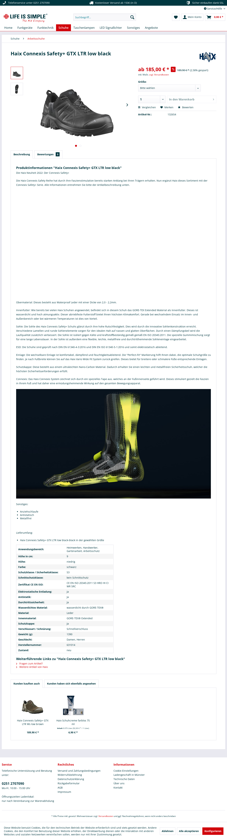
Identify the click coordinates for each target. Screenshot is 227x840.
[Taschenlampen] (84, 27)
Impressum (64, 792)
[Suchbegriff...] (104, 17)
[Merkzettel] (176, 17)
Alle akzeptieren (189, 831)
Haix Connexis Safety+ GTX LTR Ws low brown (32, 722)
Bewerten (185, 107)
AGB (60, 787)
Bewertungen (48, 154)
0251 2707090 (13, 783)
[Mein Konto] (192, 17)
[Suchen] (132, 17)
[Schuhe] (63, 27)
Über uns (119, 783)
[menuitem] (104, 17)
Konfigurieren (212, 831)
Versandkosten (105, 816)
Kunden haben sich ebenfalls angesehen (71, 683)
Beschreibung (21, 154)
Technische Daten (124, 779)
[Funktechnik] (45, 27)
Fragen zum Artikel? (29, 663)
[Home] (8, 27)
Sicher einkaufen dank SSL (205, 3)
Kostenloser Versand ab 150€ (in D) (113, 3)
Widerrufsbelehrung (70, 774)
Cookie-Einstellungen (126, 770)
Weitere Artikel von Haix (32, 667)
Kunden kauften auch (26, 683)
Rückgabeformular (69, 783)
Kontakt (118, 787)
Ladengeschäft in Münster (129, 774)
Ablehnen (167, 831)
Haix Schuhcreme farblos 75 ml (73, 722)
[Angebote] (151, 27)
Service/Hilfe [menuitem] (213, 8)
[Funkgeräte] (25, 27)
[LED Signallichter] (110, 27)
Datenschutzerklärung (71, 779)
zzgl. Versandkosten (159, 74)
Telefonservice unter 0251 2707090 (26, 3)
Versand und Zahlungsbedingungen (79, 770)
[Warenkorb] (215, 17)
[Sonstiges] (133, 27)
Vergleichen (147, 107)
